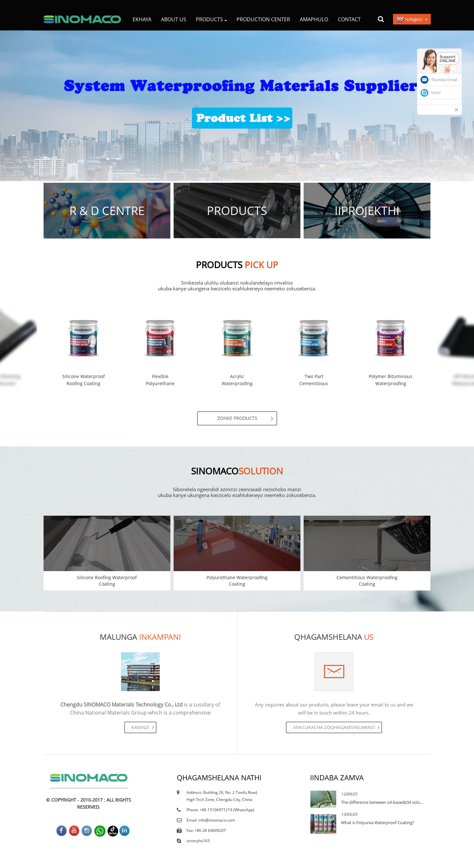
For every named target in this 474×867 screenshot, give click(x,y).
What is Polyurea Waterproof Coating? (377, 822)
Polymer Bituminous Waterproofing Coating (390, 380)
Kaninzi (140, 727)
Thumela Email (444, 80)
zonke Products (237, 418)
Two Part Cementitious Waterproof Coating (314, 380)
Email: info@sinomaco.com (211, 820)
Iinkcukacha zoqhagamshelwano (334, 727)
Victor (436, 93)
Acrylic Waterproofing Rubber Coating (237, 380)
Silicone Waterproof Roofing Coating (83, 379)
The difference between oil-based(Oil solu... (382, 802)
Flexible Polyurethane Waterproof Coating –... (160, 380)
